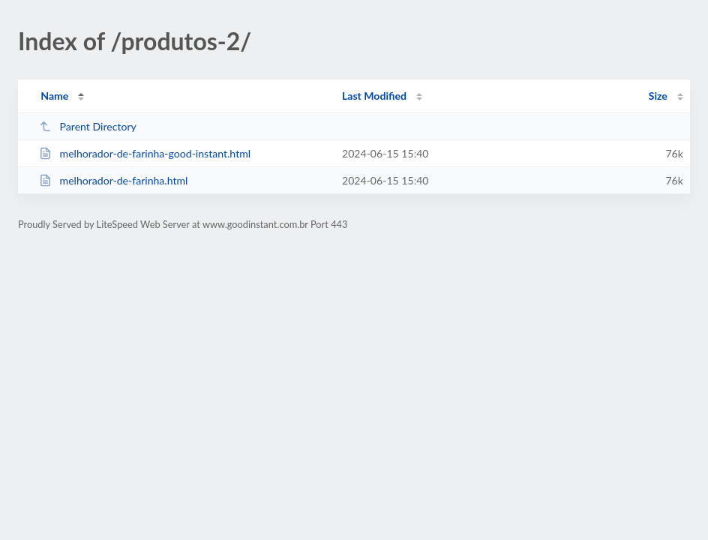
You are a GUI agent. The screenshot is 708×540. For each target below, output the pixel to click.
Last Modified (374, 95)
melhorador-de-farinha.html (113, 180)
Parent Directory (87, 126)
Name (54, 95)
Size (658, 95)
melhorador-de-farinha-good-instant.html (144, 153)
